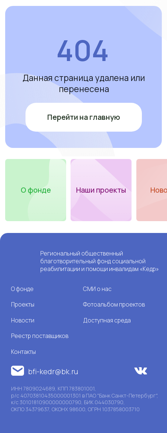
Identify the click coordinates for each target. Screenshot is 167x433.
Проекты (22, 304)
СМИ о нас (97, 289)
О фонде (36, 190)
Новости (22, 320)
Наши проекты (101, 190)
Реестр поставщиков (39, 336)
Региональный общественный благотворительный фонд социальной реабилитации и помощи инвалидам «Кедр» (99, 261)
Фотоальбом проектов (114, 304)
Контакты (23, 352)
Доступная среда (107, 320)
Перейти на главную (83, 117)
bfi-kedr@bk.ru (53, 371)
